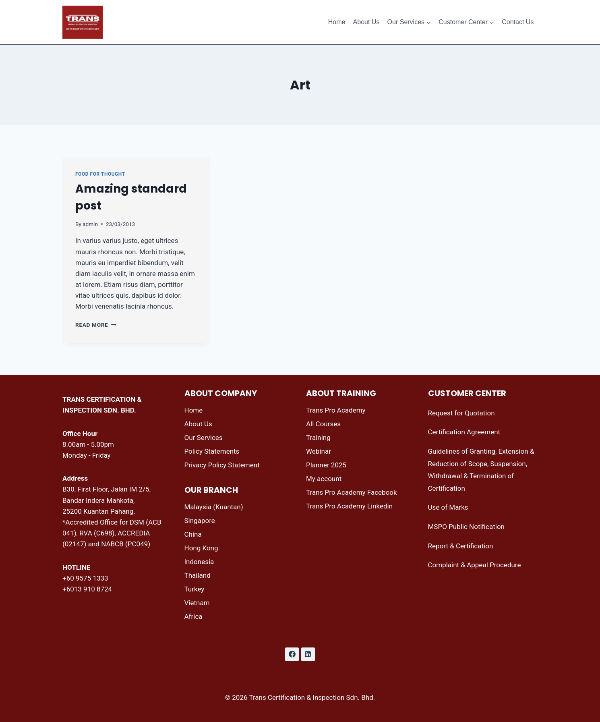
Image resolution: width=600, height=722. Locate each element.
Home (337, 22)
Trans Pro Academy (336, 410)
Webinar (318, 451)
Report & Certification (460, 546)
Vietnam (197, 603)
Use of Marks (448, 507)
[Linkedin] (308, 654)
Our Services (203, 438)
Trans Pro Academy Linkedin (349, 506)
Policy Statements (212, 451)
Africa (193, 616)
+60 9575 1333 (85, 578)
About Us (366, 22)
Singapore (199, 521)
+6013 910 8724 (87, 589)
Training (318, 438)
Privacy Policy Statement (222, 465)
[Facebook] (292, 654)
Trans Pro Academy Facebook (351, 492)
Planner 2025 (326, 465)
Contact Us (518, 22)
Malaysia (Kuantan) (213, 507)
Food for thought (100, 174)
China (193, 534)
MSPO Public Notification (466, 527)
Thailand (197, 575)
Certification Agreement (464, 432)
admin (90, 224)
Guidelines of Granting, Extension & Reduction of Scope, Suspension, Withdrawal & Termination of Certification (481, 469)
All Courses (323, 424)
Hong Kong (201, 548)
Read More (95, 325)
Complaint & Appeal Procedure (474, 565)
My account (323, 479)
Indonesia (199, 562)
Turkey (194, 589)
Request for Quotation (461, 413)
